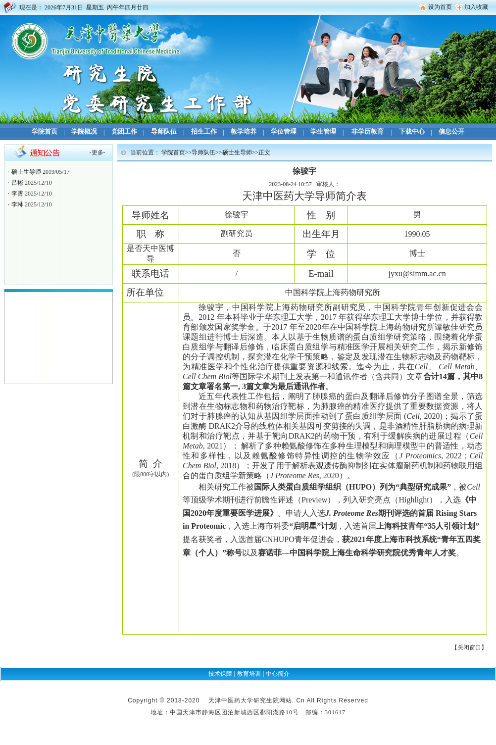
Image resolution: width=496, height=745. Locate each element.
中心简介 (278, 673)
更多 (97, 152)
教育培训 (249, 673)
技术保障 (220, 673)
